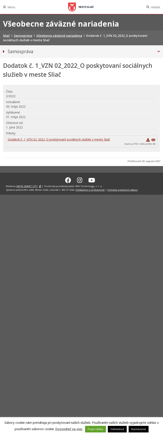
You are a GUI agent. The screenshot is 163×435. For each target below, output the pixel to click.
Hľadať (155, 7)
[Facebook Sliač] (68, 179)
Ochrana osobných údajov (122, 189)
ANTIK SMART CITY (27, 185)
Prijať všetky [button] (95, 429)
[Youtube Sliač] (91, 179)
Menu (11, 7)
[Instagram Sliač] (79, 179)
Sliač (81, 7)
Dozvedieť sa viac (69, 429)
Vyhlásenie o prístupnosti (90, 189)
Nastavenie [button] (138, 429)
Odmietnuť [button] (117, 429)
